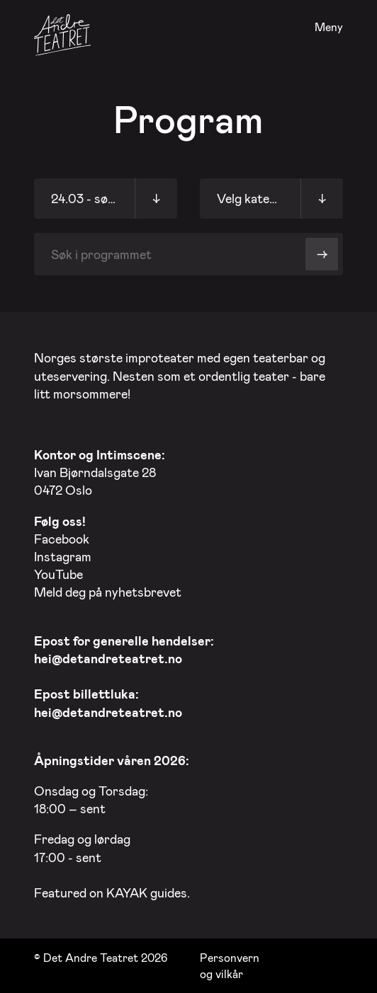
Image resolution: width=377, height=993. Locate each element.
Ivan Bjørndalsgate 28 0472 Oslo (99, 472)
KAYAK (126, 892)
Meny (329, 27)
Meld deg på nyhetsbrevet (107, 591)
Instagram (62, 556)
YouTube (58, 574)
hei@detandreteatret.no (108, 658)
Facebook (61, 538)
